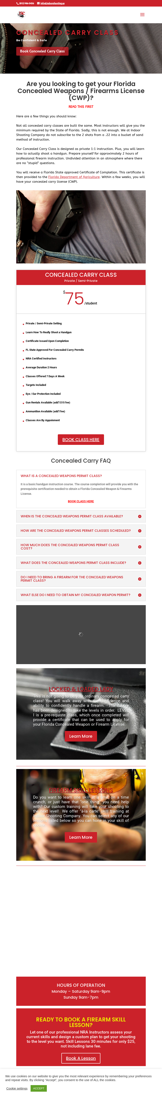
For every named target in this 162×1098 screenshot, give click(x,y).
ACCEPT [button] (38, 1088)
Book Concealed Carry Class (42, 51)
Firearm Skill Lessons (81, 790)
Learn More (80, 736)
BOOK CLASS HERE (81, 501)
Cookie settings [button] (16, 1088)
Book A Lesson (81, 1058)
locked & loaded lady (81, 689)
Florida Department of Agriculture (74, 177)
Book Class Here (80, 440)
